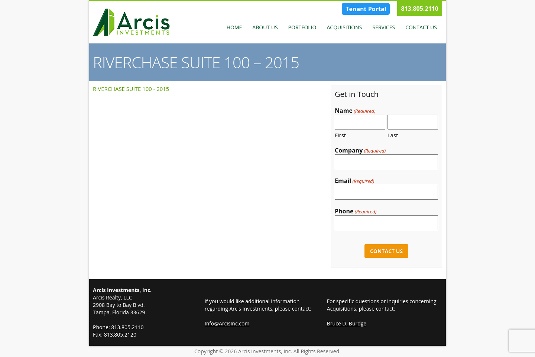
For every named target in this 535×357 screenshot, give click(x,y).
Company (360, 150)
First (340, 135)
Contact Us (421, 27)
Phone (355, 211)
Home (234, 27)
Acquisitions (344, 27)
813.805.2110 (419, 8)
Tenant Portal (366, 9)
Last (393, 135)
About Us (265, 27)
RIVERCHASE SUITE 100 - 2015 (131, 88)
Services (383, 27)
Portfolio (302, 27)
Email (354, 181)
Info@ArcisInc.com (227, 323)
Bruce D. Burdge (346, 323)
